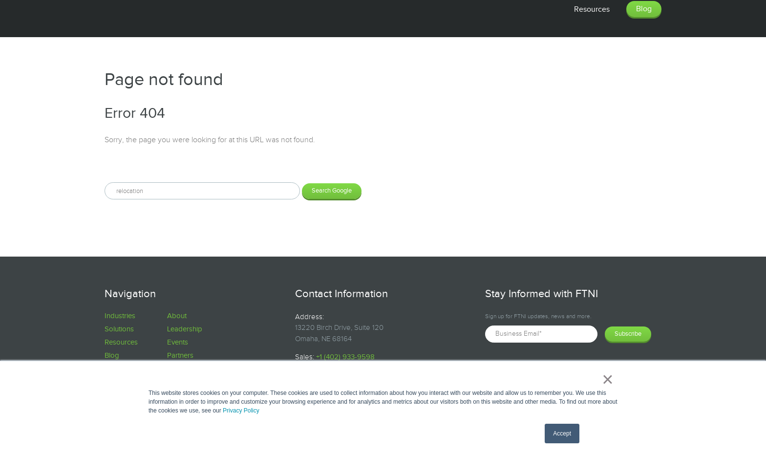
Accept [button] (562, 433)
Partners (180, 355)
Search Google (332, 191)
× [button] (607, 379)
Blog (112, 355)
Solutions (119, 329)
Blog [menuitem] (644, 9)
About (177, 316)
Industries (120, 316)
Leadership (184, 329)
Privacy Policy (241, 410)
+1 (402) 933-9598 (345, 357)
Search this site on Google (148, 166)
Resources (121, 342)
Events (177, 342)
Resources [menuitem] (592, 9)
